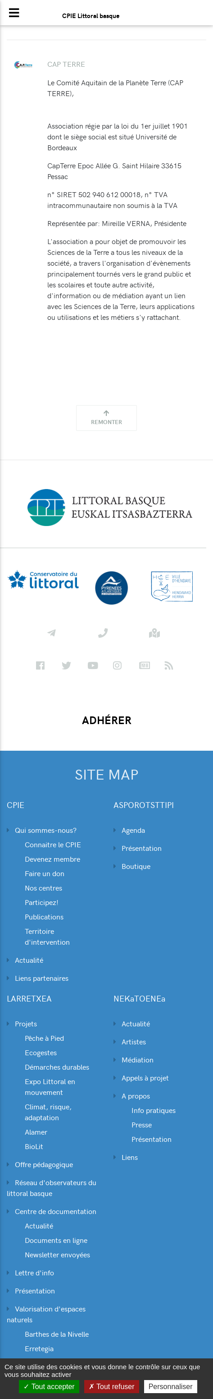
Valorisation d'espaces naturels (46, 1313)
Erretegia (39, 1348)
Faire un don (44, 873)
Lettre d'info (30, 1272)
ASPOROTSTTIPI (143, 805)
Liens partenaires (37, 978)
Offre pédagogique (40, 1164)
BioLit (34, 1146)
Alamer (36, 1131)
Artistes (129, 1041)
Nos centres (43, 887)
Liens (125, 1157)
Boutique (131, 866)
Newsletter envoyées (57, 1254)
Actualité (25, 960)
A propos (131, 1095)
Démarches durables (57, 1066)
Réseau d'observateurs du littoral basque (51, 1187)
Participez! (42, 902)
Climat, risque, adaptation (48, 1111)
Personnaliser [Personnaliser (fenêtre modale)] (171, 1386)
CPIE (15, 805)
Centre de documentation (51, 1211)
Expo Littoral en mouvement (50, 1086)
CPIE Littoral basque (90, 15)
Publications (44, 916)
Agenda (129, 830)
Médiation (133, 1059)
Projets (22, 1023)
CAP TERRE (66, 64)
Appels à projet (141, 1077)
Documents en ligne (56, 1240)
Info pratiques (153, 1110)
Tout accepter (48, 1386)
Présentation (137, 848)
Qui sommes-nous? (42, 830)
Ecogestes (41, 1052)
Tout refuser (112, 1386)
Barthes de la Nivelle (57, 1334)
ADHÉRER (106, 720)
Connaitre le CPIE (53, 844)
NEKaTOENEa (139, 998)
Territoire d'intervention (47, 936)
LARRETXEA (29, 998)
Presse (141, 1124)
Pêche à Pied (44, 1038)
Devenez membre (52, 858)
